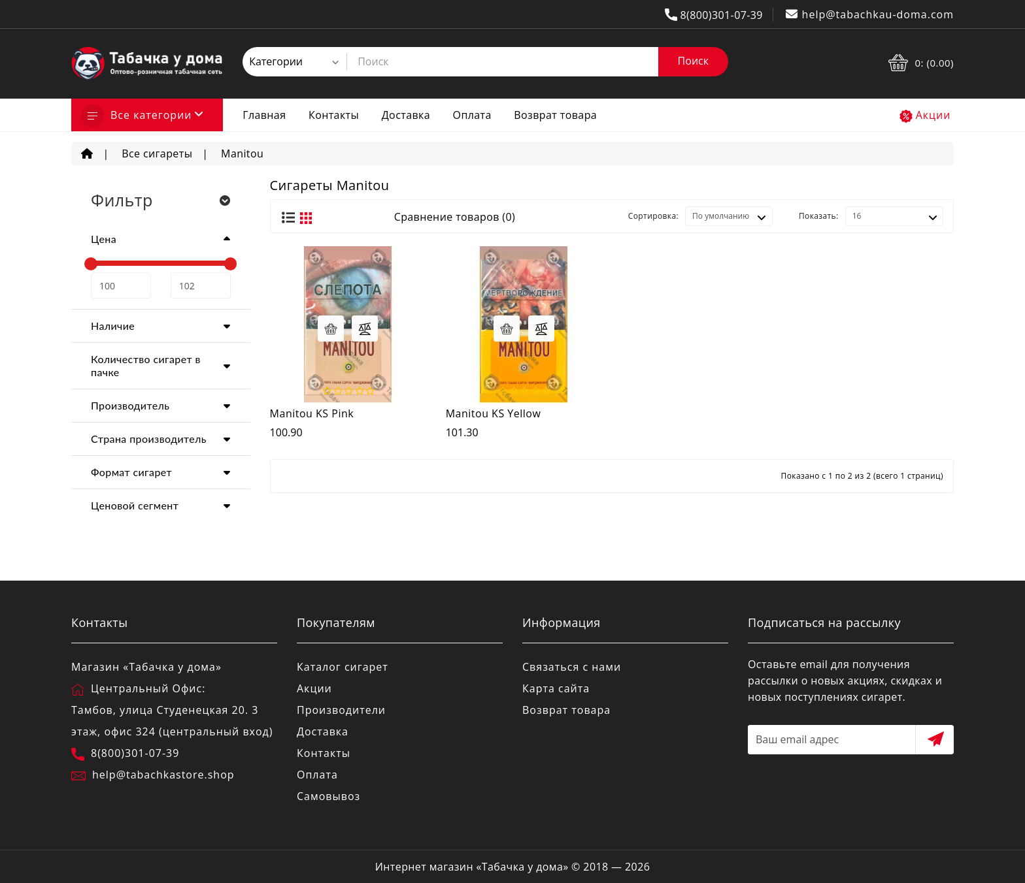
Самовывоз (328, 796)
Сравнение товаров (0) (454, 217)
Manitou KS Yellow (493, 413)
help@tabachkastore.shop (163, 774)
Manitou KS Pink (312, 413)
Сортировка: (653, 215)
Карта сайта (556, 688)
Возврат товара (555, 115)
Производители (341, 710)
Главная (264, 115)
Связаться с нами (571, 667)
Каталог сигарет (342, 667)
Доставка (406, 115)
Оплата (472, 115)
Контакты (334, 115)
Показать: (819, 215)
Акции (933, 115)
